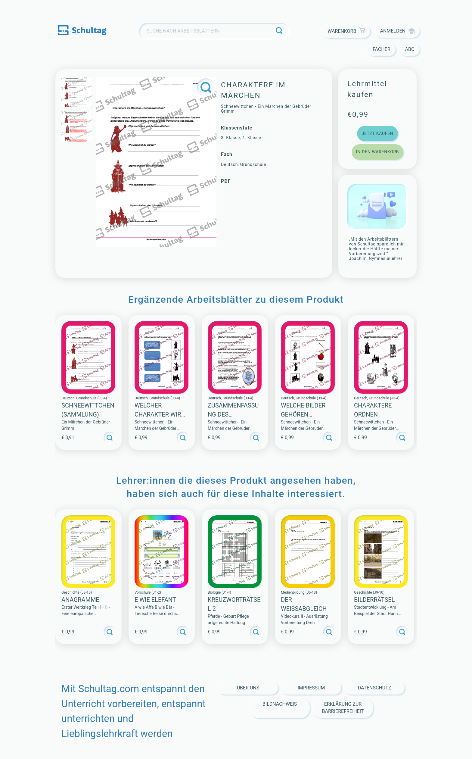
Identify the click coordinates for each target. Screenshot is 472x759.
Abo (410, 49)
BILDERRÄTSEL (374, 599)
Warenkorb (346, 31)
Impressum (311, 688)
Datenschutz (374, 688)
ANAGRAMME (80, 599)
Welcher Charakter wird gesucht (160, 414)
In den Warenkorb (377, 151)
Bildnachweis (279, 704)
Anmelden (397, 31)
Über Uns (248, 688)
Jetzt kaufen (377, 133)
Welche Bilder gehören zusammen (303, 414)
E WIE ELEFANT (155, 599)
